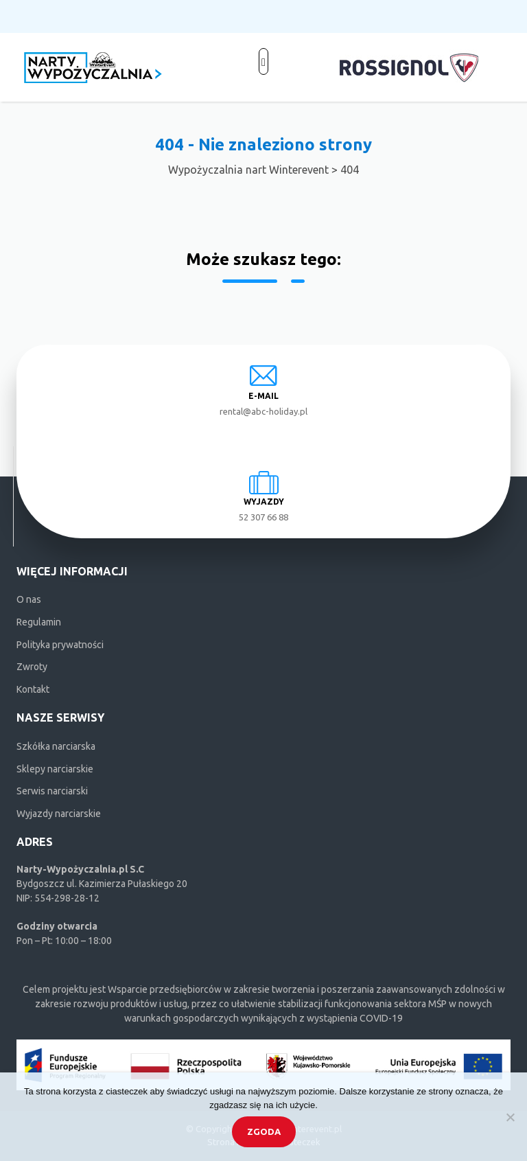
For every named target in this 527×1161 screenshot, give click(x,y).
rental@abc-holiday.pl (263, 411)
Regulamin (38, 622)
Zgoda (264, 1131)
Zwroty (31, 666)
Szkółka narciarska (55, 746)
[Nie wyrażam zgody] (510, 1117)
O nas (28, 599)
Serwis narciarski (52, 790)
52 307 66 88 (263, 517)
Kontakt (32, 689)
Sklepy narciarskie (54, 768)
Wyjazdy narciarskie (58, 813)
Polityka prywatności (60, 644)
